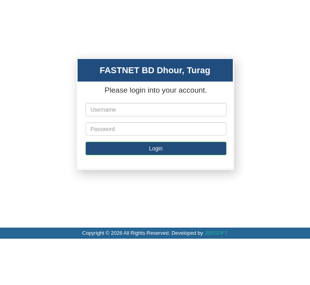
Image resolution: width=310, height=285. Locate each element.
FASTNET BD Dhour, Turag (155, 70)
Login (155, 148)
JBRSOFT (216, 233)
